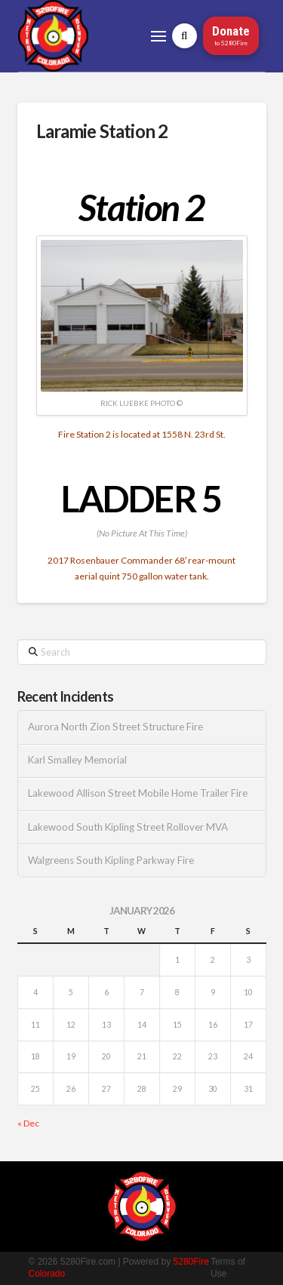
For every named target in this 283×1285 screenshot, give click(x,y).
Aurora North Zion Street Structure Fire (115, 727)
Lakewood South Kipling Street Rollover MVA (128, 827)
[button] (158, 36)
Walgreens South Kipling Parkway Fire (111, 860)
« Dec (28, 1123)
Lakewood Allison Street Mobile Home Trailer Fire (138, 793)
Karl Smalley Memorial (77, 760)
